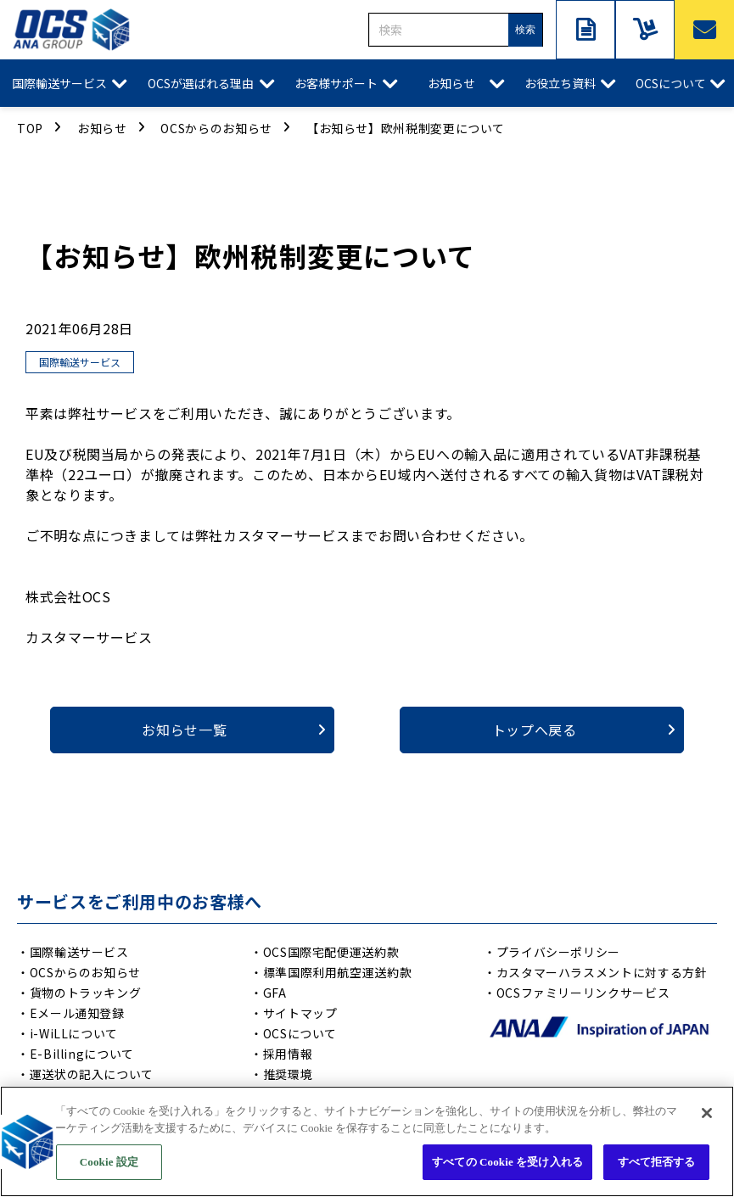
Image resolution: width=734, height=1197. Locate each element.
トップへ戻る (534, 729)
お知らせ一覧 (184, 729)
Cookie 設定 (109, 1164)
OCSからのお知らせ (216, 128)
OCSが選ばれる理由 (201, 83)
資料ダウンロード (585, 29)
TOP (30, 128)
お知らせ (451, 83)
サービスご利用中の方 (645, 29)
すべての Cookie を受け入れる (507, 1164)
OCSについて (671, 83)
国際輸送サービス (59, 83)
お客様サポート (336, 83)
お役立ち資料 (560, 83)
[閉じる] (707, 1115)
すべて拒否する (657, 1164)
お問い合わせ (704, 29)
